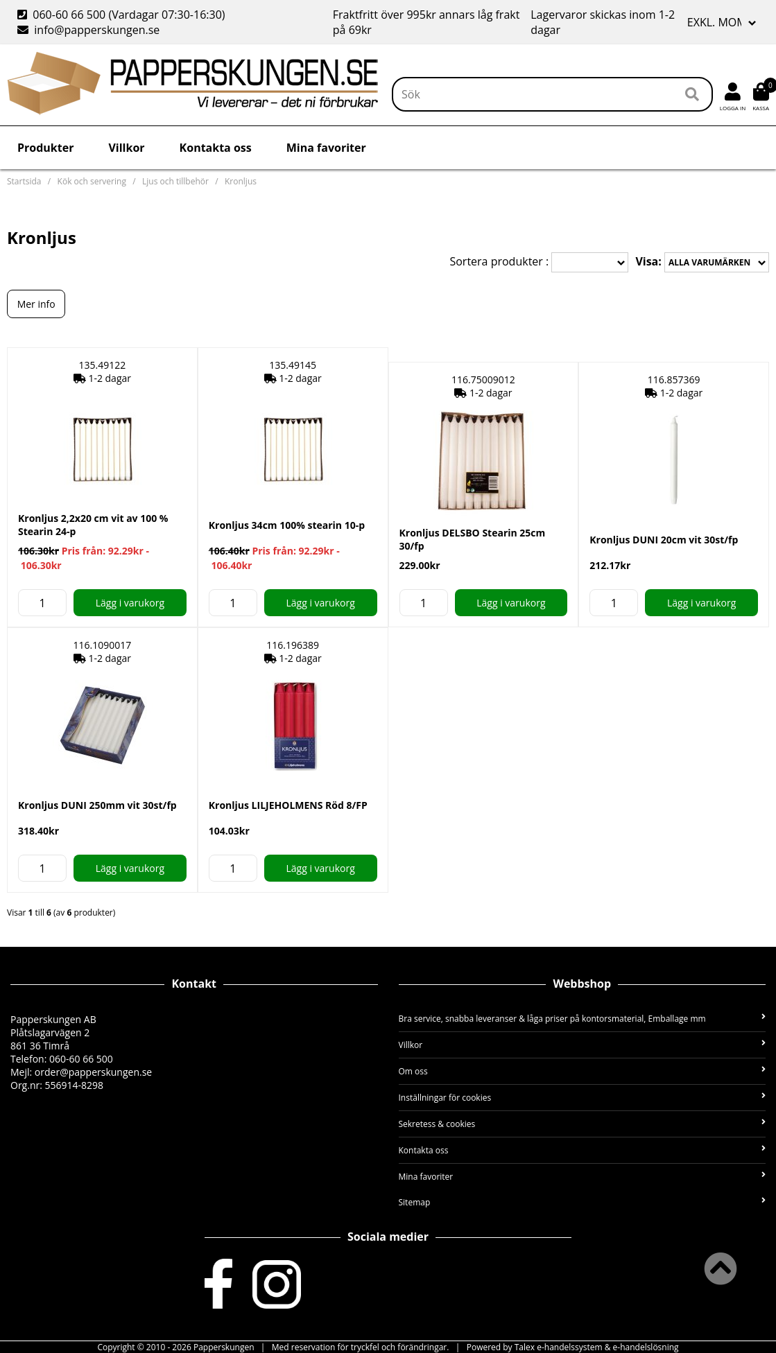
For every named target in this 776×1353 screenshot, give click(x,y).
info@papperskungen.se (88, 29)
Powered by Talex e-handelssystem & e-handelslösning (573, 1347)
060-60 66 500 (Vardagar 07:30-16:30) (122, 14)
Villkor (126, 147)
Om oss (582, 1071)
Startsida (24, 181)
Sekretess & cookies (582, 1124)
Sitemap (582, 1202)
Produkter (45, 147)
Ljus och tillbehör (175, 181)
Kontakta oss (216, 147)
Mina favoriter (326, 147)
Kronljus (241, 181)
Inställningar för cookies (582, 1097)
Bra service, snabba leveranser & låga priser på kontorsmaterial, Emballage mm (582, 1018)
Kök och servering (92, 181)
